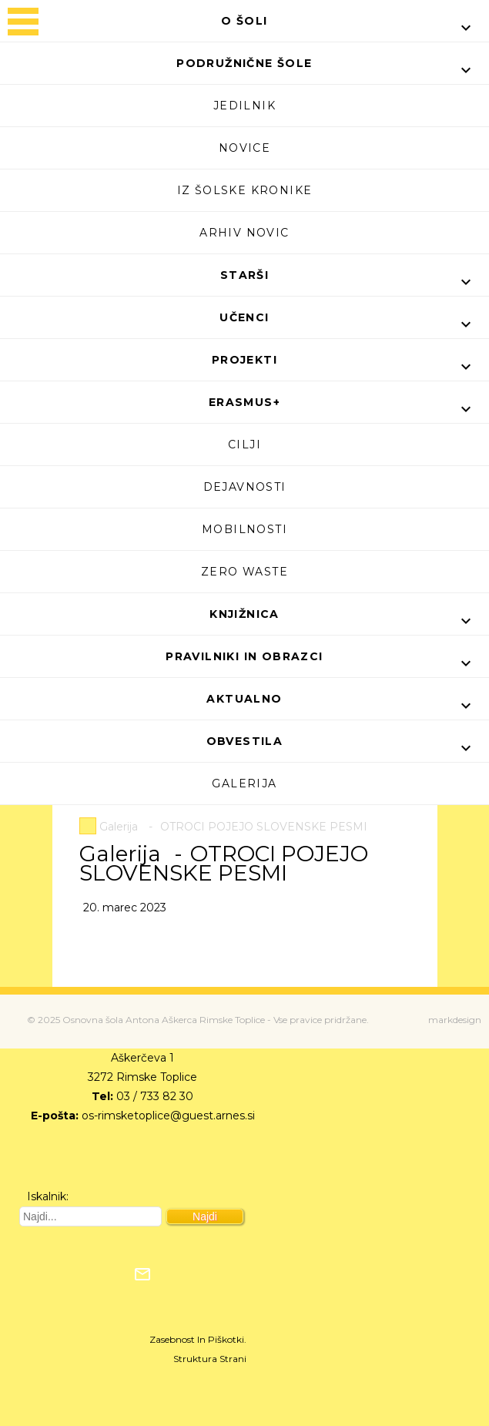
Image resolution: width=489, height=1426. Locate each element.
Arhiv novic (244, 233)
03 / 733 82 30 (154, 1096)
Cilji (244, 444)
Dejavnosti (244, 487)
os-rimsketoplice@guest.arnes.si (168, 1115)
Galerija (244, 783)
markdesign (454, 1019)
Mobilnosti (244, 529)
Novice (244, 148)
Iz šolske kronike (245, 190)
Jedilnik (244, 105)
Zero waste (244, 572)
